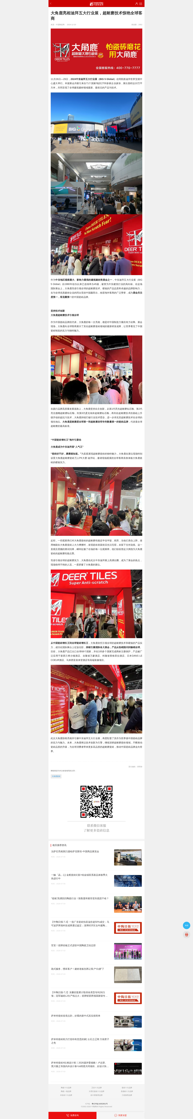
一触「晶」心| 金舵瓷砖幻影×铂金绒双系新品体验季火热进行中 (79, 877)
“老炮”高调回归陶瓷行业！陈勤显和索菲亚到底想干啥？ (80, 898)
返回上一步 (51, 3)
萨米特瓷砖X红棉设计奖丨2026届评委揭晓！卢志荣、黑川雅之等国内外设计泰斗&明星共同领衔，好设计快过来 (80, 1064)
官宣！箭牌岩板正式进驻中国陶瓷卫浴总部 (73, 945)
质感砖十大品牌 (127, 1091)
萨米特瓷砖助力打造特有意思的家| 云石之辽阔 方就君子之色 (80, 1041)
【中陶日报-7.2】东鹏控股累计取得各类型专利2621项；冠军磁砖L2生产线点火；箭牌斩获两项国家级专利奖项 (79, 994)
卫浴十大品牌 (96, 1088)
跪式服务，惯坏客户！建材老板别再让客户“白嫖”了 (77, 968)
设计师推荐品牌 (96, 1095)
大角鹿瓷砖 (56, 776)
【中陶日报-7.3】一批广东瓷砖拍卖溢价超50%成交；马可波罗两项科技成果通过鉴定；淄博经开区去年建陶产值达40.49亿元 (80, 924)
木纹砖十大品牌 (66, 1095)
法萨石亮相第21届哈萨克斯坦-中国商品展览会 (75, 851)
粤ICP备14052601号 (100, 1104)
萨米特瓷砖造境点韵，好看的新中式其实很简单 (75, 1015)
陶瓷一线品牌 (66, 1091)
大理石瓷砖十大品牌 (96, 1091)
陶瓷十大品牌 (66, 1088)
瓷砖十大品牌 (127, 1088)
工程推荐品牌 (127, 1095)
